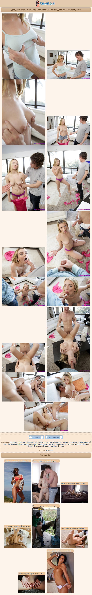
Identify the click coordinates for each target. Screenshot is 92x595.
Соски (30, 446)
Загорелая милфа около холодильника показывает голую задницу (69, 551)
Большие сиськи (49, 446)
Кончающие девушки (42, 444)
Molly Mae (49, 450)
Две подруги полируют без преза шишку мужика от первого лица (27, 526)
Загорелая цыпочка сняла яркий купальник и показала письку (25, 461)
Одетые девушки (45, 442)
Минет (79, 444)
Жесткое (60, 446)
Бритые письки (70, 444)
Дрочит (85, 444)
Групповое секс (58, 444)
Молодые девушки (17, 442)
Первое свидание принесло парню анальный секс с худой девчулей (55, 461)
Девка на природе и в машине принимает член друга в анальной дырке (57, 506)
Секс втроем (13, 444)
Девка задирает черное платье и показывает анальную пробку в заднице (43, 573)
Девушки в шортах (26, 444)
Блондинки (38, 446)
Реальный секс (31, 442)
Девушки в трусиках (60, 442)
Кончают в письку (76, 442)
